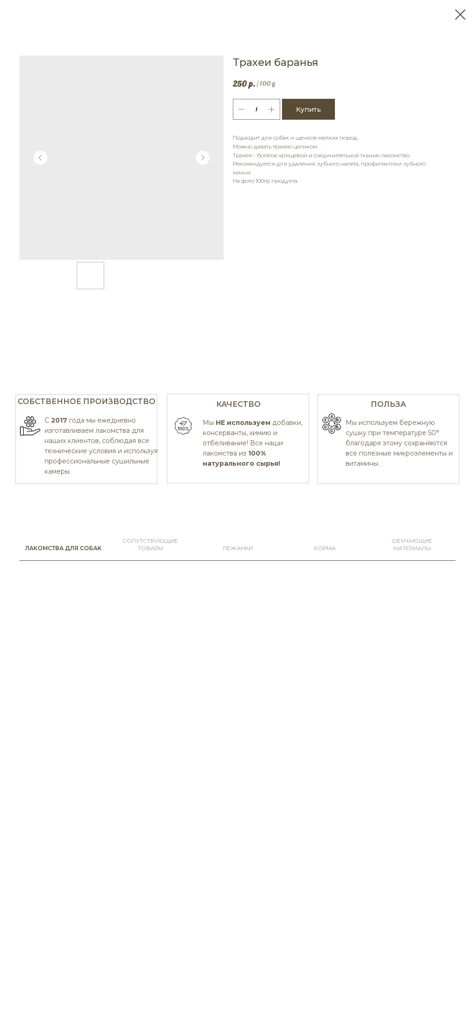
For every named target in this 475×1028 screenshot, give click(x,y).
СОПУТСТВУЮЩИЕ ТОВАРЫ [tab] (150, 544)
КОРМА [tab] (325, 548)
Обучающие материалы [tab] (412, 544)
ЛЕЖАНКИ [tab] (238, 548)
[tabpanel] (237, 438)
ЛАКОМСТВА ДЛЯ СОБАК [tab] (63, 548)
